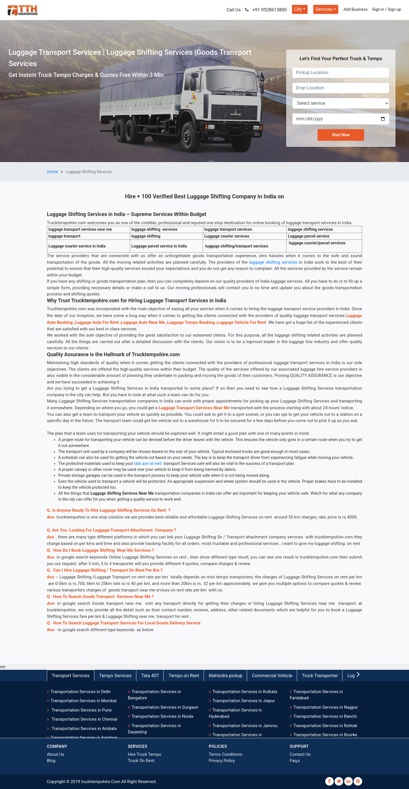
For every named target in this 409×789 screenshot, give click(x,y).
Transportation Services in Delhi (80, 691)
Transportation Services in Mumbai (84, 700)
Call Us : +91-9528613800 (257, 9)
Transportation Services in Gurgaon (165, 707)
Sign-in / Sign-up (386, 9)
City (298, 9)
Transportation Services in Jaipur (243, 700)
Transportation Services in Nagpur (325, 707)
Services (324, 9)
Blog (51, 760)
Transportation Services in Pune (81, 710)
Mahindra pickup (225, 675)
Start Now (341, 135)
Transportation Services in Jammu (244, 725)
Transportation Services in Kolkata (244, 691)
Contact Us (300, 754)
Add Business (355, 9)
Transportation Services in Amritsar (84, 737)
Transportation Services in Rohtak (325, 725)
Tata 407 (150, 675)
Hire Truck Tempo (144, 754)
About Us (55, 754)
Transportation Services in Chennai (84, 719)
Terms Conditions (225, 754)
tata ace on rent (148, 463)
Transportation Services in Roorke (325, 734)
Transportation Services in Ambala (84, 728)
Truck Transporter (320, 675)
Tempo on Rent (183, 675)
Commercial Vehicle (272, 675)
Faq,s (295, 760)
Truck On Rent (141, 760)
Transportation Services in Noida (162, 716)
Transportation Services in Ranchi (325, 716)
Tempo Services (115, 675)
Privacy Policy (222, 760)
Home (52, 171)
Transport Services (70, 675)
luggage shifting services (273, 262)
